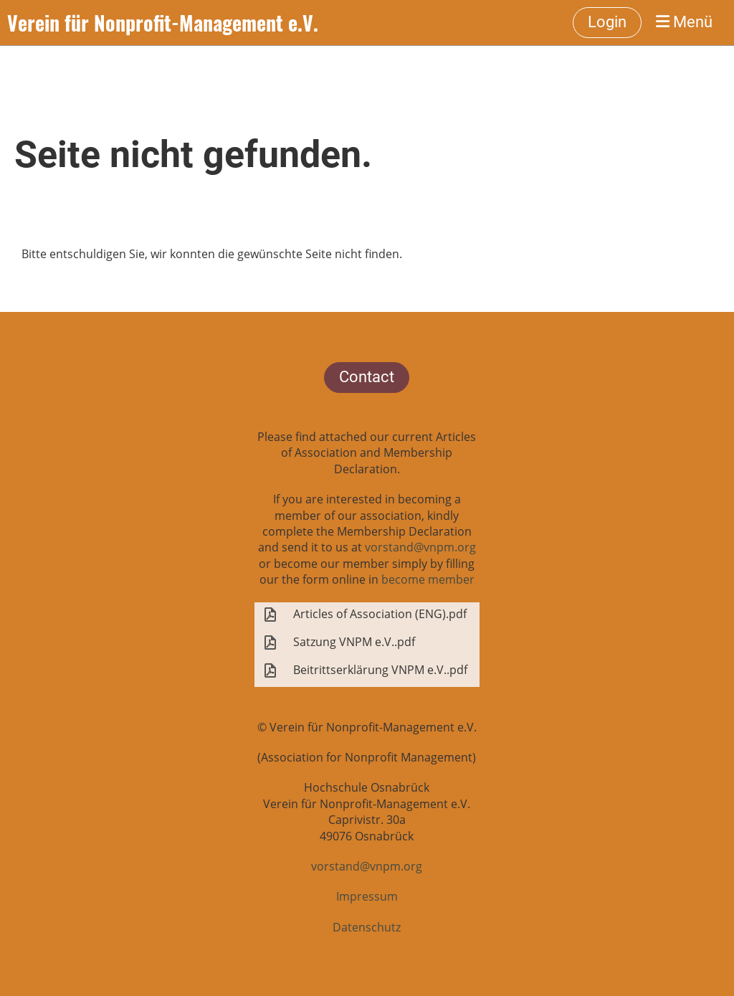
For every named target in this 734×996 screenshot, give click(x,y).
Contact (366, 377)
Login (607, 22)
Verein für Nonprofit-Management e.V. (162, 23)
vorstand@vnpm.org (420, 547)
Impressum (367, 896)
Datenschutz (367, 927)
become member (428, 579)
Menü (684, 22)
